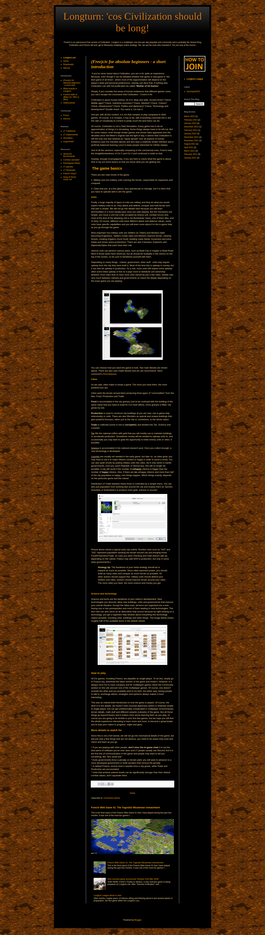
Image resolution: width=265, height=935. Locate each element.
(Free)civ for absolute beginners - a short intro (71, 82)
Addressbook (69, 103)
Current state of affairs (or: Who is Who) (71, 97)
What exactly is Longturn (70, 89)
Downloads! (68, 64)
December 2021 (191, 137)
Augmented (68, 141)
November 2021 (191, 140)
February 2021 (190, 154)
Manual (66, 68)
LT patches (68, 167)
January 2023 (190, 123)
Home (132, 793)
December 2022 (191, 126)
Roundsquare (109, 374)
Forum (66, 115)
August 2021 (189, 144)
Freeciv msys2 (69, 173)
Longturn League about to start (107, 895)
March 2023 (189, 116)
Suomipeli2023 (193, 91)
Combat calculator (71, 160)
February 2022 (190, 130)
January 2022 (190, 133)
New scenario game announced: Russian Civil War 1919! (133, 879)
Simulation (68, 138)
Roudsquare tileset (71, 163)
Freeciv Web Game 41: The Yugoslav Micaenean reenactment (125, 807)
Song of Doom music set (69, 178)
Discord (66, 119)
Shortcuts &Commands (69, 155)
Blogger (137, 920)
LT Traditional (69, 131)
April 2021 (188, 147)
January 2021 (190, 158)
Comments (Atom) (111, 798)
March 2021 (189, 151)
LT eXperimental (70, 134)
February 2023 (190, 120)
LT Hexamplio (69, 170)
